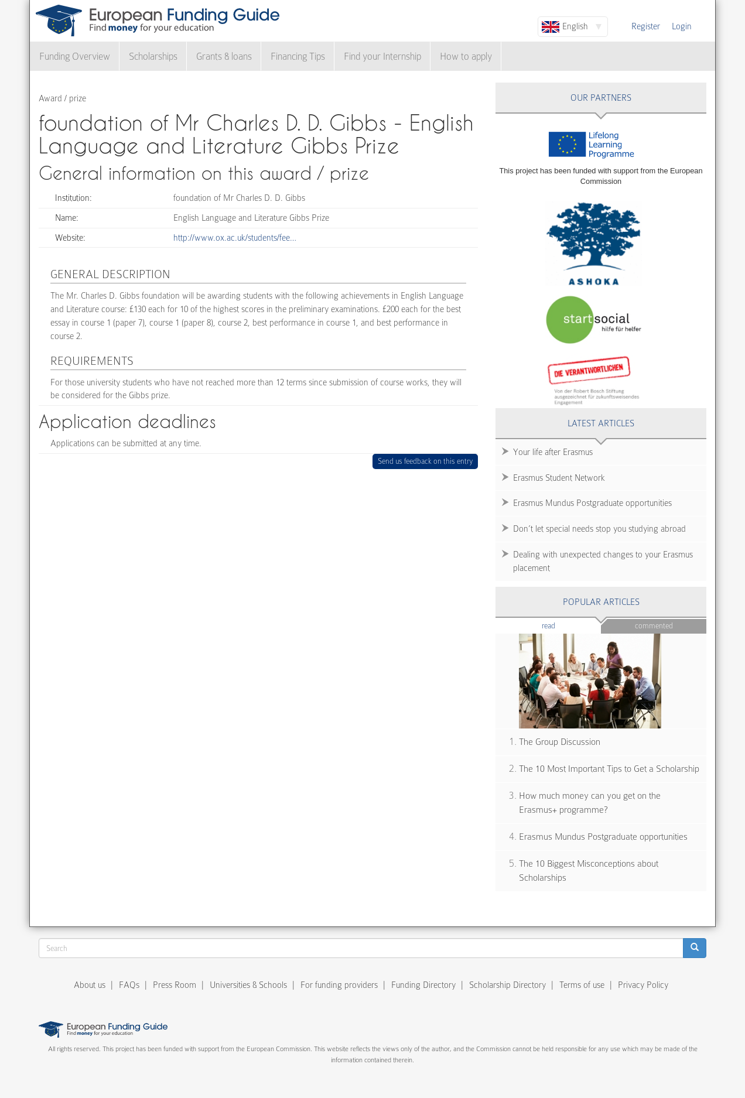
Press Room (174, 985)
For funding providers (339, 985)
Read (566, 625)
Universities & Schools (248, 985)
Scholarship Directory (507, 985)
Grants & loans (224, 56)
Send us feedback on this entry (425, 461)
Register (645, 26)
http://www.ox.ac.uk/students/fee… (234, 237)
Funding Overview (74, 56)
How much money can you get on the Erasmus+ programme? (590, 803)
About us (89, 985)
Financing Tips (298, 56)
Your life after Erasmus (553, 452)
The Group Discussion (559, 742)
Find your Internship (382, 56)
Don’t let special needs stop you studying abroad (599, 528)
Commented (654, 625)
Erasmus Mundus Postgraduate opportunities (592, 503)
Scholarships (153, 56)
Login (682, 26)
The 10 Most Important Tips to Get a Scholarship (609, 769)
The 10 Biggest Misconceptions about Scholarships (588, 871)
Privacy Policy (643, 985)
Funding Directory (423, 985)
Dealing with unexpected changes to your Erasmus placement (603, 561)
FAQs (129, 985)
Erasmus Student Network (559, 478)
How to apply (466, 56)
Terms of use (581, 985)
